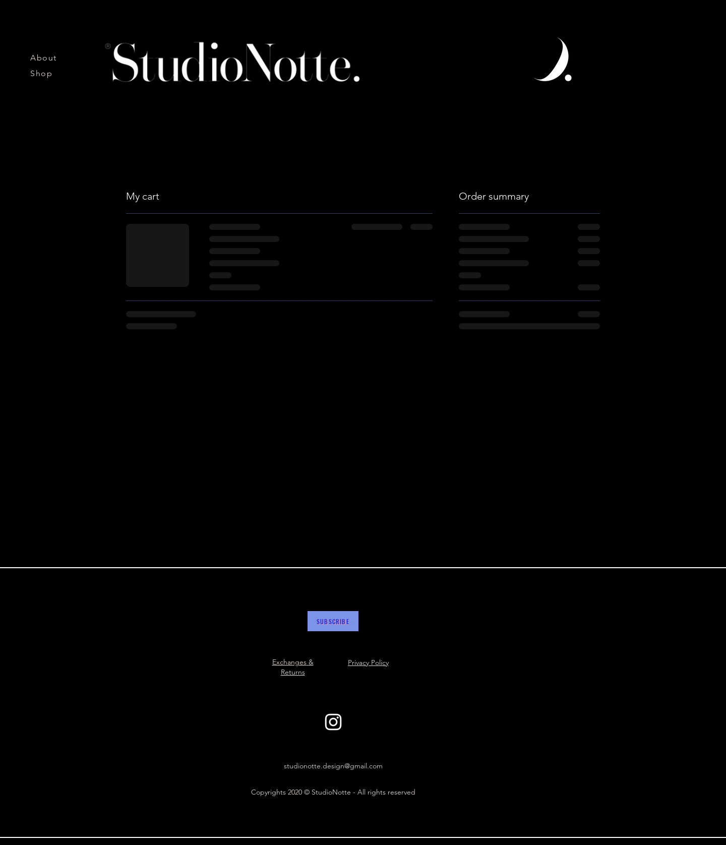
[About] (46, 57)
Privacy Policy (368, 662)
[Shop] (46, 73)
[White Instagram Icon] (333, 722)
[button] (333, 621)
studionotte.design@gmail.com (333, 765)
